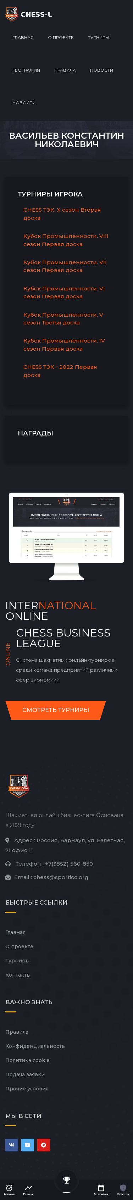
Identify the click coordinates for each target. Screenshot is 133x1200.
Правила (65, 70)
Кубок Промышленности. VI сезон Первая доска (64, 292)
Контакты (18, 975)
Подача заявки (25, 1074)
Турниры (98, 37)
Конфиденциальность (35, 1046)
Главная (23, 37)
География (26, 70)
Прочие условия (27, 1088)
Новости (101, 70)
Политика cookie (27, 1060)
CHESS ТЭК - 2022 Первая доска (60, 370)
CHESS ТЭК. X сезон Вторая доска (62, 213)
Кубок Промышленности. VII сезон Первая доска (65, 266)
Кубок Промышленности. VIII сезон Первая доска (66, 240)
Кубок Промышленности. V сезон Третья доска (63, 318)
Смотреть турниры (55, 710)
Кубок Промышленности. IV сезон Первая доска (64, 344)
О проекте (61, 37)
